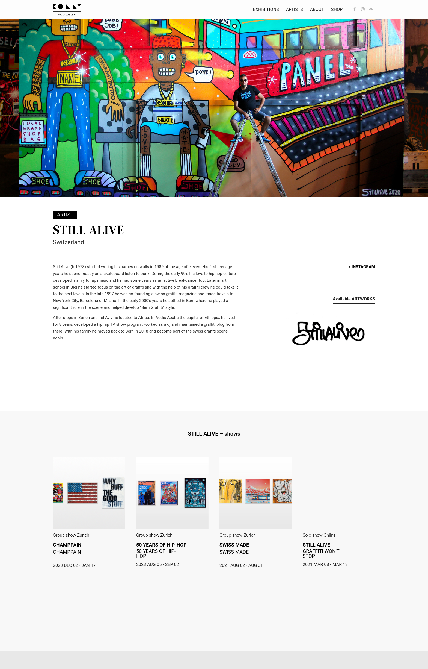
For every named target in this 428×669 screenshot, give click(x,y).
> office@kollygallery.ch (75, 650)
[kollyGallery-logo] (67, 9)
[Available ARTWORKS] (354, 299)
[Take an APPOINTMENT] (351, 654)
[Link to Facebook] (354, 9)
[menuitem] (266, 9)
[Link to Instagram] (363, 9)
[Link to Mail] (371, 9)
